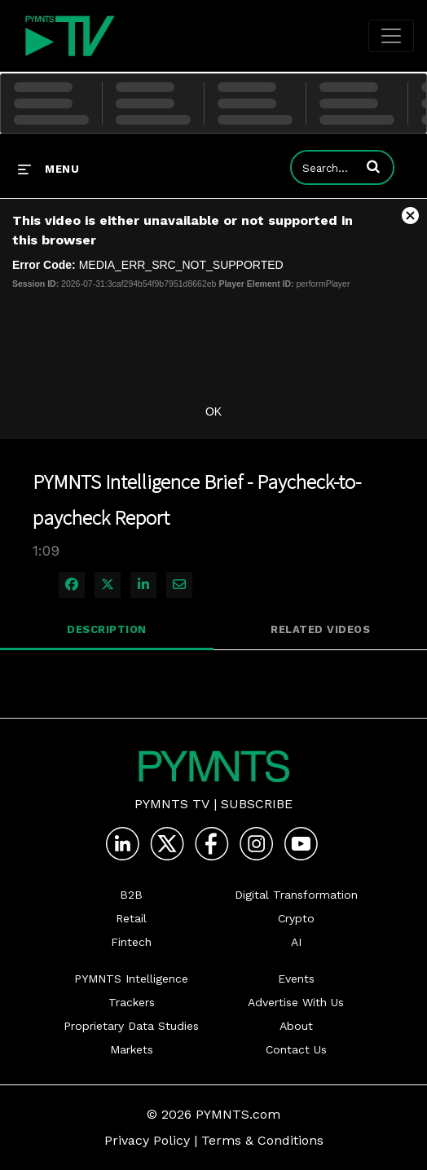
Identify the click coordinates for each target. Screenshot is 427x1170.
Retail (131, 918)
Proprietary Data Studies (131, 1025)
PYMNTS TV (171, 804)
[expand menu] (48, 168)
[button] (373, 166)
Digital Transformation (296, 894)
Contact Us (296, 1049)
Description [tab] (107, 629)
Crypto (296, 918)
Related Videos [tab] (320, 629)
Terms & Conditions (262, 1140)
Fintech (131, 941)
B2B (131, 894)
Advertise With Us (296, 1002)
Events (296, 978)
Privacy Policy (147, 1140)
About (296, 1025)
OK (213, 411)
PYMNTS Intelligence (131, 978)
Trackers (131, 1002)
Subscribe (257, 804)
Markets (131, 1049)
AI (296, 941)
